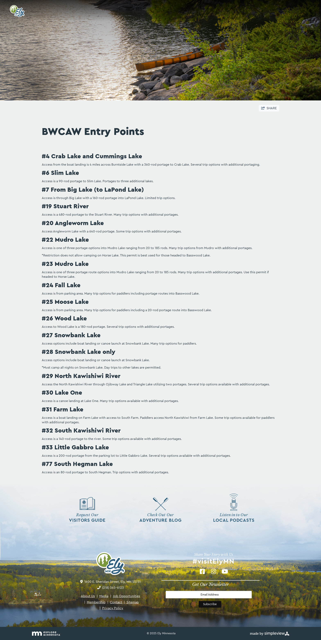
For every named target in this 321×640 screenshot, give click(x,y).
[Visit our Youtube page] (225, 571)
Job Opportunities (125, 596)
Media (102, 596)
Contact (114, 602)
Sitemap (131, 602)
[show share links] (269, 108)
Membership (94, 602)
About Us (88, 596)
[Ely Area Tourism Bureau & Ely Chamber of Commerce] (16, 11)
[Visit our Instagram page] (213, 571)
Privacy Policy (111, 608)
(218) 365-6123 (113, 587)
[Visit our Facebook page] (202, 571)
